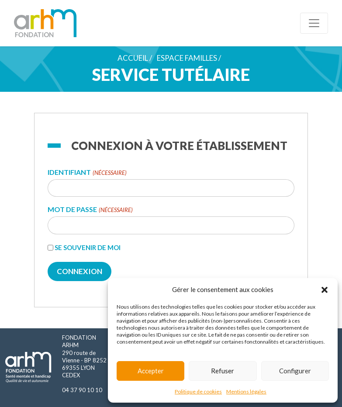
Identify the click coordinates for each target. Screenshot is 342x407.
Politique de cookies (198, 391)
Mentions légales (246, 391)
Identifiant (87, 172)
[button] (324, 289)
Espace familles (187, 58)
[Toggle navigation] (314, 23)
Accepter (151, 371)
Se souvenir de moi (88, 247)
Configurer (295, 371)
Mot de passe (90, 209)
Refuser (222, 371)
